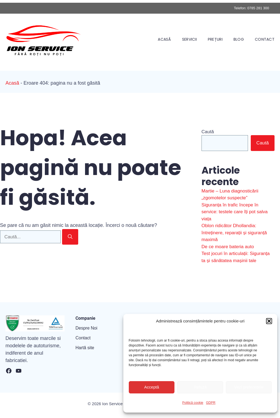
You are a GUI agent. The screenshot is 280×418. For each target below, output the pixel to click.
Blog (239, 39)
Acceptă (151, 387)
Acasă (164, 39)
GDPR (210, 403)
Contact (265, 39)
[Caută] (70, 237)
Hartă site (84, 347)
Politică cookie (192, 403)
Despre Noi (86, 328)
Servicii (189, 39)
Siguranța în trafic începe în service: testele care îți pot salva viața (235, 211)
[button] (269, 321)
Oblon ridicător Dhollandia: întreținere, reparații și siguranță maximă (234, 232)
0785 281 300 (258, 8)
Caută (208, 131)
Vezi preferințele (249, 387)
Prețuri (215, 39)
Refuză (200, 387)
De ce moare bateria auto (228, 246)
